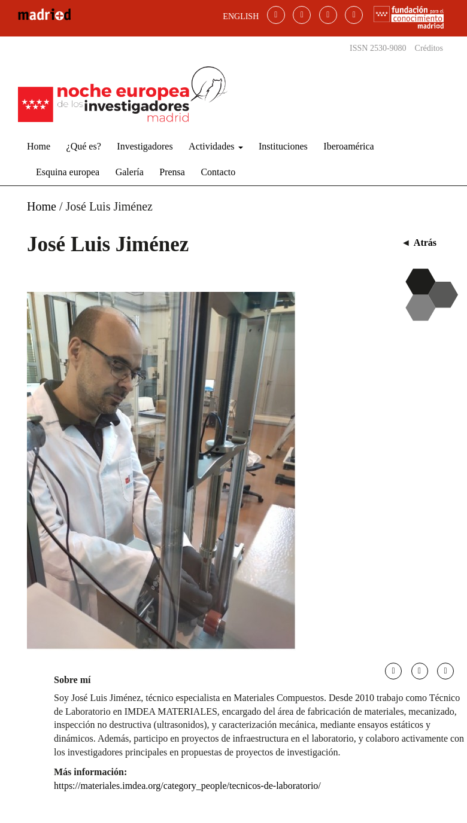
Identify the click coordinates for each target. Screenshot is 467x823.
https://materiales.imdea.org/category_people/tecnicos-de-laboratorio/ (187, 786)
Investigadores (144, 146)
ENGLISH (241, 16)
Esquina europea (67, 172)
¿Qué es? (83, 146)
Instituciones (283, 146)
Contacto (218, 172)
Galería (130, 172)
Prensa (172, 172)
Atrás (425, 242)
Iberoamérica (348, 146)
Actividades (215, 146)
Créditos (429, 48)
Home (38, 146)
